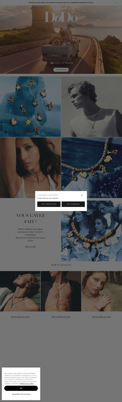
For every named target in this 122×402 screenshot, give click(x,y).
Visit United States (48, 204)
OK (21, 388)
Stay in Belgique (73, 204)
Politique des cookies (27, 383)
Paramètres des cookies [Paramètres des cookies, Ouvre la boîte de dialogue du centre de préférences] (21, 394)
